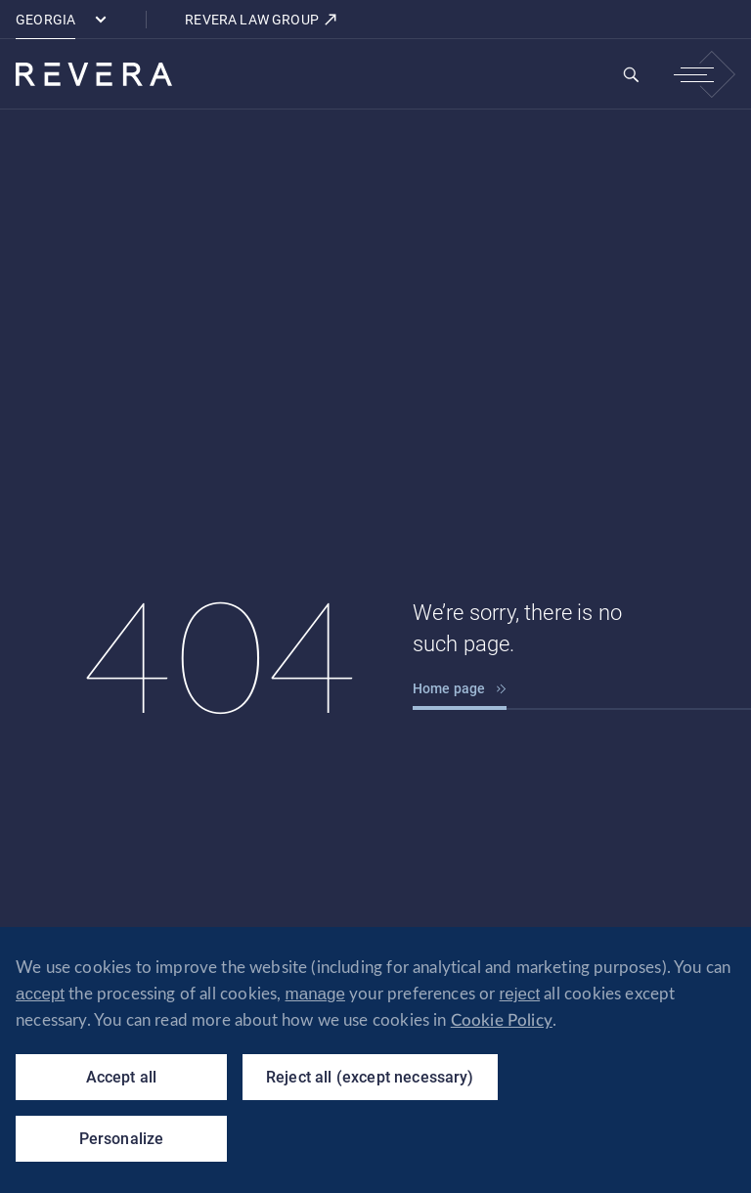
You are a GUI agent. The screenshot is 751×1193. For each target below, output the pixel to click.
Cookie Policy (501, 1020)
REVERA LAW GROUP (261, 19)
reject (520, 994)
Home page (460, 688)
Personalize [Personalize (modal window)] (121, 1138)
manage (315, 994)
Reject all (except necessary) (370, 1077)
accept (40, 994)
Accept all (121, 1077)
